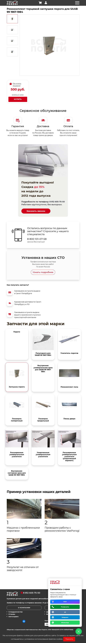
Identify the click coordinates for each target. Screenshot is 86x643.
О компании (24, 608)
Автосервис (13, 617)
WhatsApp (65, 622)
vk (65, 612)
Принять (69, 639)
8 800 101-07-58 (37, 239)
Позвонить (65, 607)
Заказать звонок (36, 211)
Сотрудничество (15, 612)
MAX (65, 601)
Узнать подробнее (43, 272)
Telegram (65, 617)
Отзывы (11, 614)
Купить (18, 99)
